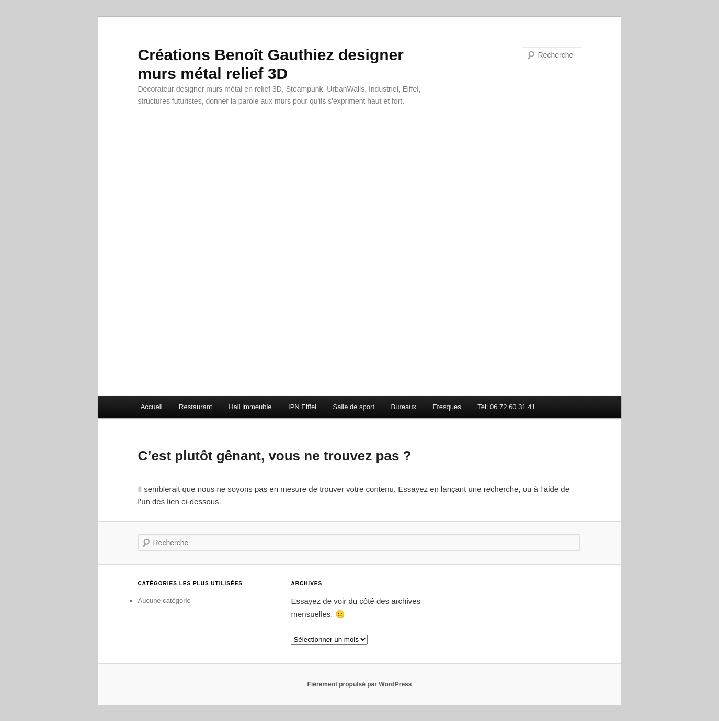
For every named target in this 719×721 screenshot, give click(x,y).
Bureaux (403, 407)
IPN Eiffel (302, 407)
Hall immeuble (250, 407)
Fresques (446, 407)
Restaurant (195, 407)
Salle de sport (354, 407)
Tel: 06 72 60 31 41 (506, 407)
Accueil (152, 407)
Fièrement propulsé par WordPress (359, 684)
